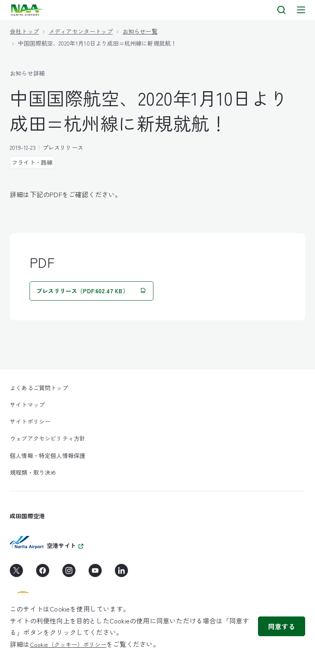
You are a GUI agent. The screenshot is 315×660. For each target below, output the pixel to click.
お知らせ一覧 (140, 31)
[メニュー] (301, 10)
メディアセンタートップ (81, 31)
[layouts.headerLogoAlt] (27, 10)
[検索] (281, 10)
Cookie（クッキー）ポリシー (68, 644)
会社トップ (24, 31)
